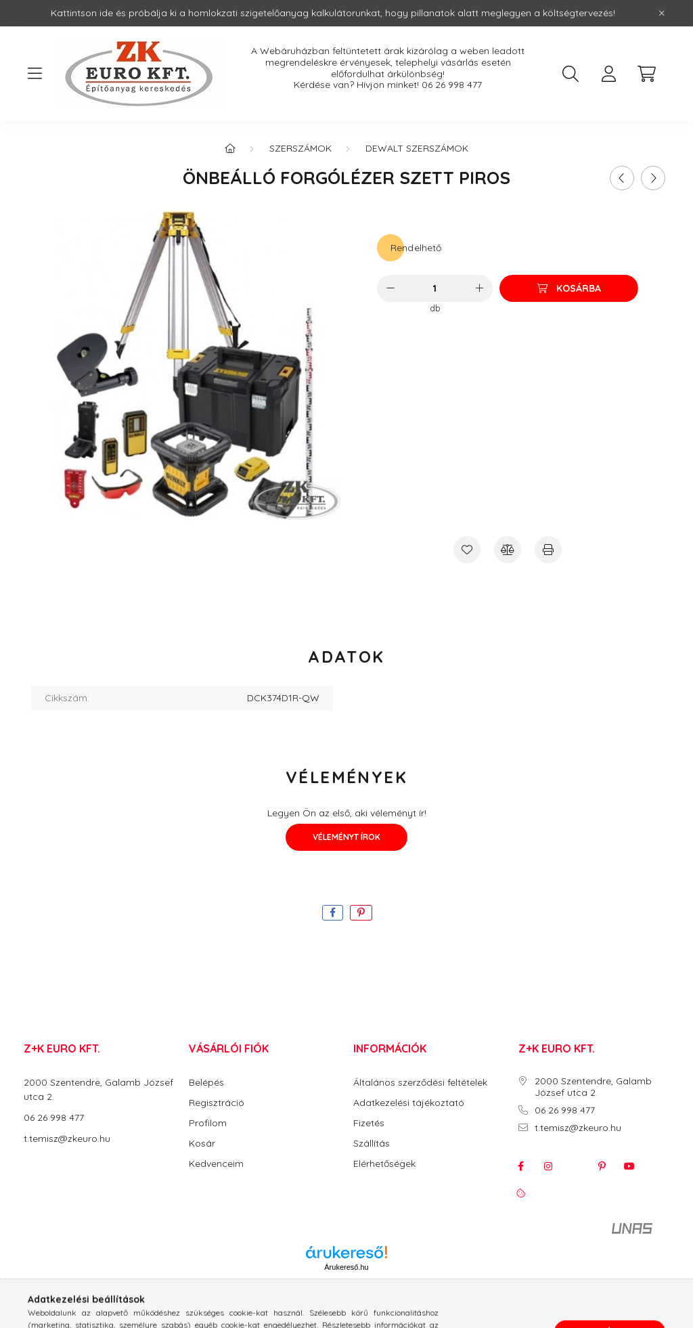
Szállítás (371, 1143)
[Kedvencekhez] (466, 549)
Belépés (206, 1082)
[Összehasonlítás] (507, 549)
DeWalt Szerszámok (416, 148)
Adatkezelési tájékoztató (408, 1103)
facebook (521, 1166)
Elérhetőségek (384, 1164)
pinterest (602, 1166)
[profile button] (608, 73)
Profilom (208, 1123)
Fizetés (368, 1123)
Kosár (202, 1143)
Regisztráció (216, 1103)
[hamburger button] (34, 73)
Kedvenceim (216, 1164)
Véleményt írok (346, 837)
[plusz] (479, 288)
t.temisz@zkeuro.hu (67, 1138)
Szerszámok (300, 148)
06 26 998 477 (452, 85)
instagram (548, 1166)
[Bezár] (662, 13)
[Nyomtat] (548, 549)
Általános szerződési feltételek (420, 1082)
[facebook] (332, 913)
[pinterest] (361, 913)
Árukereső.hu (346, 1267)
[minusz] (390, 288)
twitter (575, 1166)
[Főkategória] (230, 148)
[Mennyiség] (434, 288)
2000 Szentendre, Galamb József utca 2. (593, 1087)
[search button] (570, 73)
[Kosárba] (568, 288)
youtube (629, 1166)
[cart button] (646, 73)
